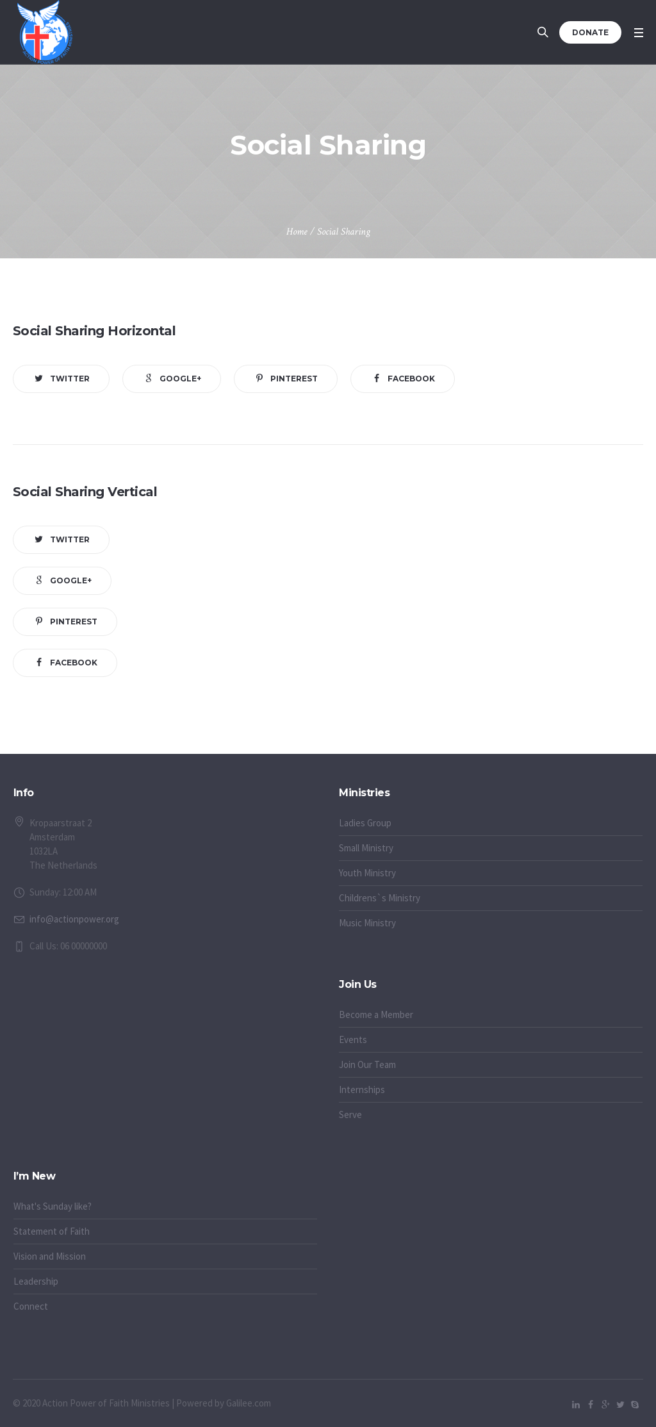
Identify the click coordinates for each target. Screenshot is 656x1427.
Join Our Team (367, 1064)
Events (353, 1039)
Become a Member (376, 1014)
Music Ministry (367, 923)
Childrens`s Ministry (379, 898)
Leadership (35, 1281)
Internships (362, 1089)
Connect (30, 1306)
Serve (350, 1114)
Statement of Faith (51, 1231)
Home (297, 231)
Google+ (180, 378)
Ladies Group (365, 823)
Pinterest (294, 378)
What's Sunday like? (52, 1206)
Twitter (70, 378)
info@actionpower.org (74, 919)
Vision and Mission (49, 1256)
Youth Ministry (367, 873)
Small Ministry (366, 848)
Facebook (411, 378)
